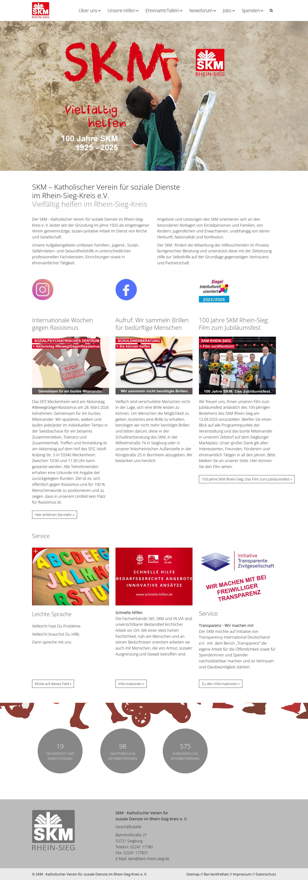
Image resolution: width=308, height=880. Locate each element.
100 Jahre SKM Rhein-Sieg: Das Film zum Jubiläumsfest (245, 479)
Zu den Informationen (219, 683)
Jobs (227, 10)
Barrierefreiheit (216, 874)
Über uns (88, 10)
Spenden (251, 10)
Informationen (130, 683)
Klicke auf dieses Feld (52, 683)
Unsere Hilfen (121, 10)
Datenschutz (266, 874)
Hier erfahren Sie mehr (53, 514)
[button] (271, 10)
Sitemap (193, 874)
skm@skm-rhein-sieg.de (148, 858)
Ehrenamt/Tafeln (162, 10)
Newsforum (201, 10)
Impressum (242, 874)
